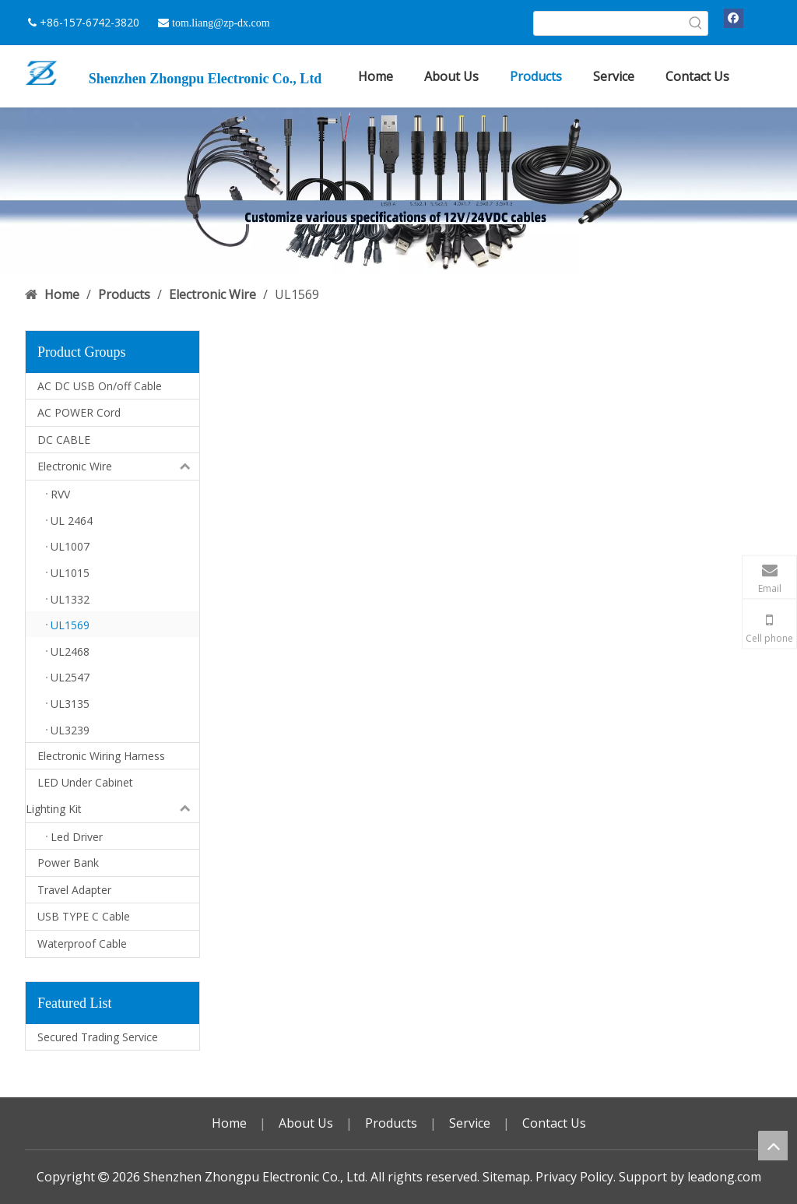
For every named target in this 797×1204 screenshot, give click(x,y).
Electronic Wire (118, 466)
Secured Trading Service (97, 1037)
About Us (306, 1123)
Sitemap (506, 1176)
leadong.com (724, 1176)
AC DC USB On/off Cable (99, 385)
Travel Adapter (74, 889)
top (773, 1145)
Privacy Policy (574, 1176)
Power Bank (68, 862)
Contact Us (554, 1123)
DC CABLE (63, 439)
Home (229, 1123)
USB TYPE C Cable (83, 916)
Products (391, 1123)
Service (469, 1123)
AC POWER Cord (79, 412)
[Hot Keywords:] (695, 23)
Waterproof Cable (82, 943)
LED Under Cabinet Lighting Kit (112, 795)
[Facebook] (733, 18)
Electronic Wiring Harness (101, 755)
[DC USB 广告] (398, 190)
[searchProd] (609, 23)
